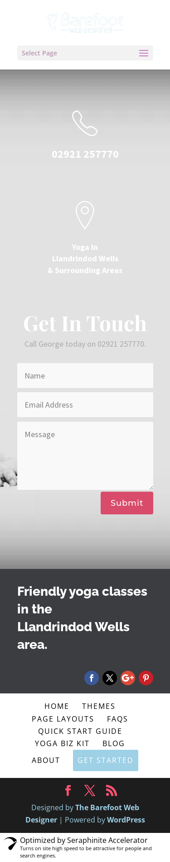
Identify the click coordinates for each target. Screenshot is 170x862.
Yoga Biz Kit (62, 743)
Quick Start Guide (80, 731)
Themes (99, 706)
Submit (127, 503)
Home (56, 706)
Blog (113, 743)
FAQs (117, 719)
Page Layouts (63, 719)
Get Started (106, 760)
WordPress (126, 820)
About (46, 760)
